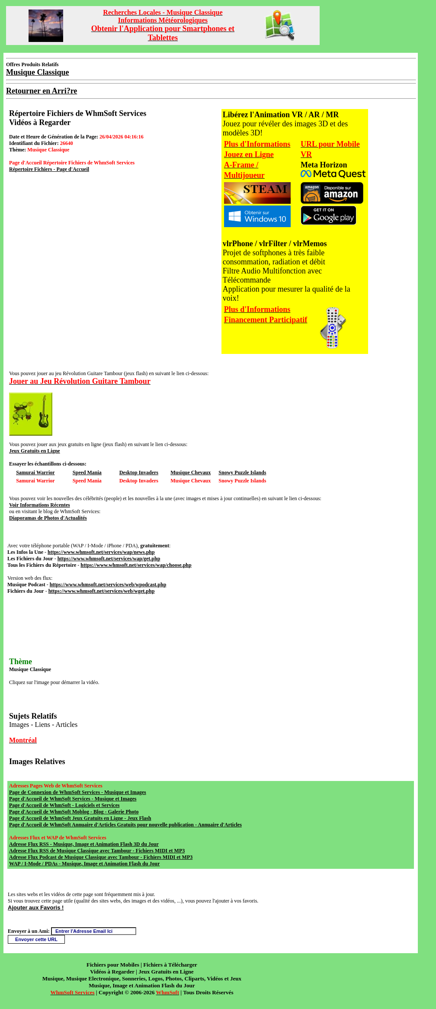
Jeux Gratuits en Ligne (34, 451)
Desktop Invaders (138, 472)
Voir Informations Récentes (39, 505)
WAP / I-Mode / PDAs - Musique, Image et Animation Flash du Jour (84, 864)
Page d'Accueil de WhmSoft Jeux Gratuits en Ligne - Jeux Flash (80, 818)
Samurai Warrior (35, 472)
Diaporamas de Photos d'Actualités (48, 518)
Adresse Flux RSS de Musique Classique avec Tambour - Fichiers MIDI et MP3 (97, 851)
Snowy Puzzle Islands (242, 472)
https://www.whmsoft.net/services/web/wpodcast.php (108, 585)
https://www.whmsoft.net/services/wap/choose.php (135, 565)
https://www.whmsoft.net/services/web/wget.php (101, 591)
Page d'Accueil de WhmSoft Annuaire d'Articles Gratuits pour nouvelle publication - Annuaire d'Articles (125, 825)
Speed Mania (87, 472)
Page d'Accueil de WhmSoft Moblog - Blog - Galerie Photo (73, 812)
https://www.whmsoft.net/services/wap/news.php (101, 552)
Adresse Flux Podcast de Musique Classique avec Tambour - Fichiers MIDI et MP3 (100, 857)
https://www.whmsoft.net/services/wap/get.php (109, 559)
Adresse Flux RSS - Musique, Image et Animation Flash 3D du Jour (84, 844)
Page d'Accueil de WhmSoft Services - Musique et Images (72, 799)
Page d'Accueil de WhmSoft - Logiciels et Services (64, 805)
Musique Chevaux (190, 472)
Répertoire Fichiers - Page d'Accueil (49, 169)
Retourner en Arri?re (41, 91)
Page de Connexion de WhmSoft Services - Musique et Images (77, 792)
